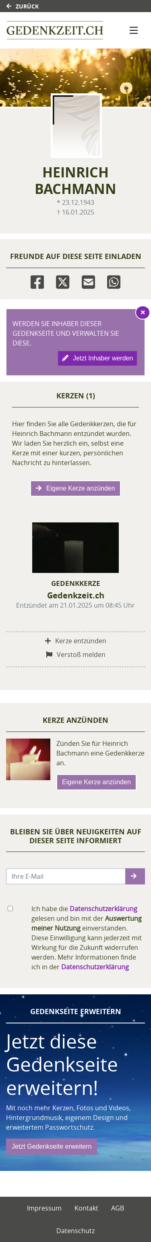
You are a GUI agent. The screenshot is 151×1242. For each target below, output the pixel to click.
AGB (117, 1208)
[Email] (88, 280)
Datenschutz (75, 1230)
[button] (135, 876)
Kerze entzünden (75, 640)
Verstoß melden (75, 654)
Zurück (22, 6)
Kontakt (86, 1208)
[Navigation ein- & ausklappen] (134, 30)
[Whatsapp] (113, 280)
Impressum (44, 1208)
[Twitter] (62, 280)
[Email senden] (66, 876)
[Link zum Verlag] (54, 30)
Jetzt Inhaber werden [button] (97, 358)
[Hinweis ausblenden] (143, 312)
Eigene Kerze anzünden (75, 488)
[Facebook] (37, 280)
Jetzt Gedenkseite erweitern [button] (51, 1146)
